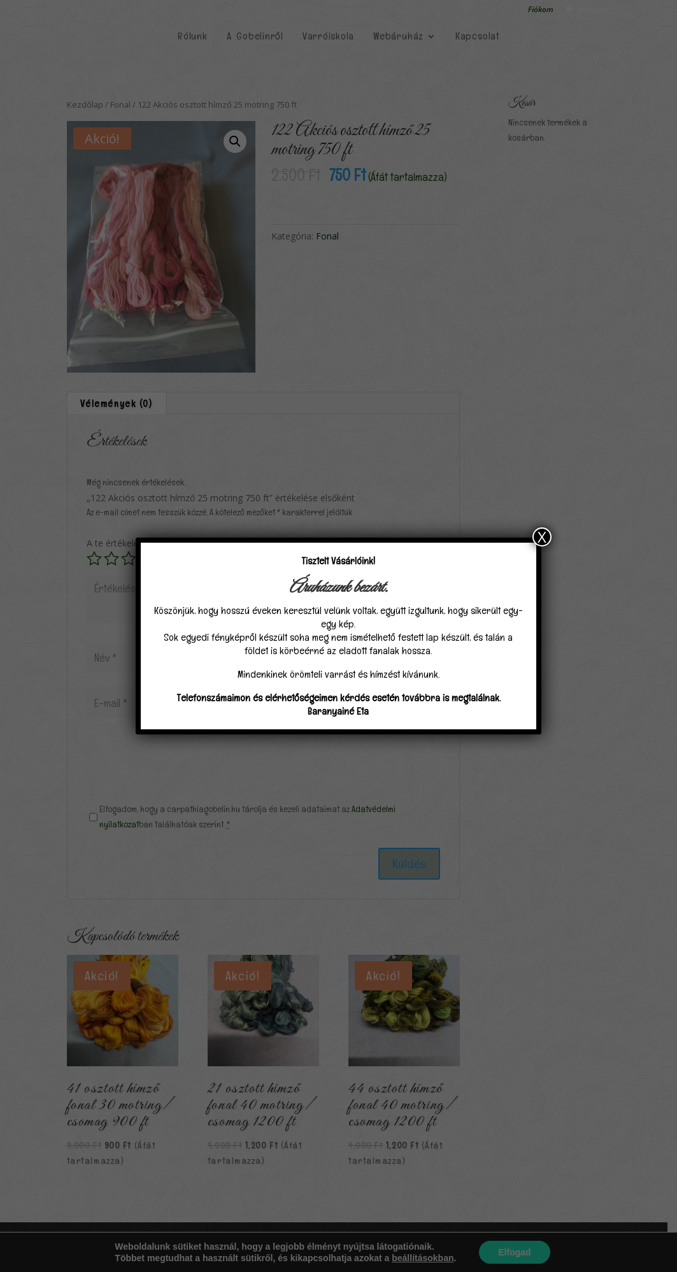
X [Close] (542, 537)
